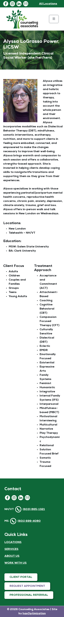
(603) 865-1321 (34, 509)
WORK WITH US (15, 563)
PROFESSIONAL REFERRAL (29, 595)
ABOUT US (11, 556)
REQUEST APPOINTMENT (27, 586)
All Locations (48, 3)
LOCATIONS (13, 542)
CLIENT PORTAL (21, 577)
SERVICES (11, 549)
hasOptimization (34, 613)
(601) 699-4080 (29, 521)
